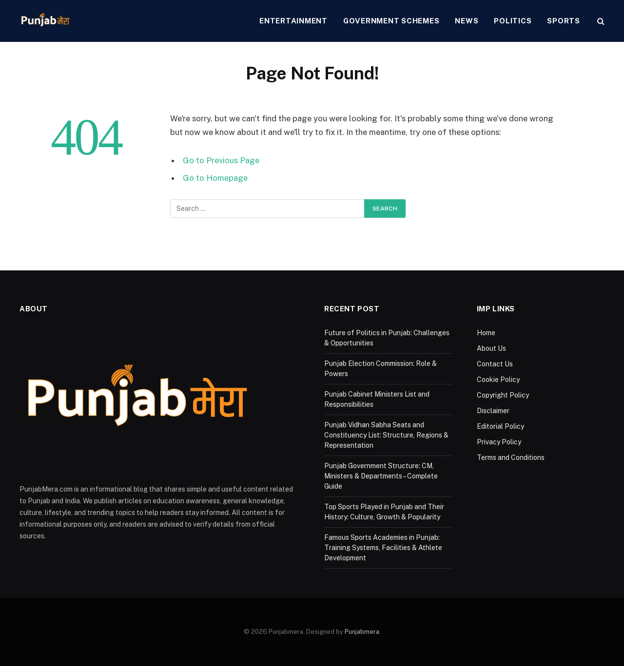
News (466, 21)
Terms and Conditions (511, 457)
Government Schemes (391, 21)
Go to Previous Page (221, 160)
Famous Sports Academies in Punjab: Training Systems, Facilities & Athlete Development (383, 547)
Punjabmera (362, 631)
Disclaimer (493, 411)
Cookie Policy (498, 379)
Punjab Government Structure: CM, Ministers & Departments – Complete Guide (381, 476)
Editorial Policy (500, 426)
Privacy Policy (499, 442)
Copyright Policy (503, 395)
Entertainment (293, 21)
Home (486, 333)
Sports (563, 21)
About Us (491, 348)
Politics (512, 21)
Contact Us (495, 364)
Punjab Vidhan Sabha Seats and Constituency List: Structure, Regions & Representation (386, 435)
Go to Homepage (215, 178)
